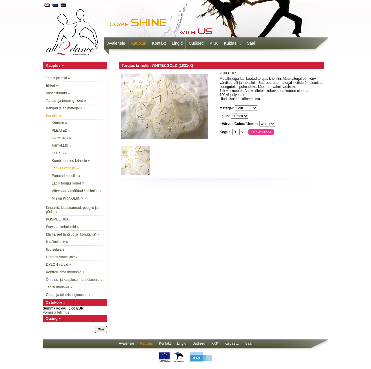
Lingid (177, 43)
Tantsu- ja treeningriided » (66, 101)
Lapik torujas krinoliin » (69, 183)
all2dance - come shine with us (73, 30)
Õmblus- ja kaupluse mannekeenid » (74, 280)
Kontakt (159, 43)
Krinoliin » (53, 116)
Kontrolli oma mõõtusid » (65, 272)
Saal (251, 43)
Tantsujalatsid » (58, 78)
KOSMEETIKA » (58, 219)
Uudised (196, 43)
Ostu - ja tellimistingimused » (68, 295)
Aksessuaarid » (58, 93)
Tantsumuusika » (59, 287)
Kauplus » (55, 65)
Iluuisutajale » (56, 249)
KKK (214, 43)
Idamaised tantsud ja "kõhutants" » (73, 234)
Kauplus (138, 43)
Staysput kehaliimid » (62, 227)
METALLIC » (62, 146)
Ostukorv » (56, 302)
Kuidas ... (232, 43)
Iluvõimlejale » (57, 242)
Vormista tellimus (56, 312)
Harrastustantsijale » (62, 257)
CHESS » (59, 153)
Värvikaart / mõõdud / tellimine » (76, 191)
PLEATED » (61, 131)
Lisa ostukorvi (261, 132)
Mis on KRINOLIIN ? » (69, 198)
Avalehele (116, 43)
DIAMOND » (61, 138)
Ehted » (52, 86)
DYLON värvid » (58, 265)
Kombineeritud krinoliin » (71, 161)
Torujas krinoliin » (65, 168)
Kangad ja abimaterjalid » (65, 108)
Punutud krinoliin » (66, 176)
